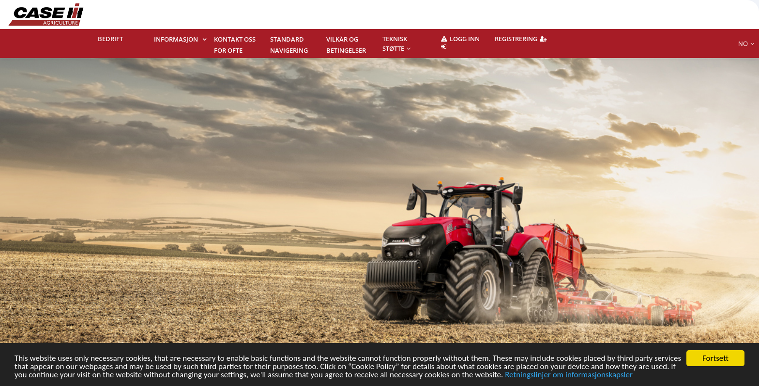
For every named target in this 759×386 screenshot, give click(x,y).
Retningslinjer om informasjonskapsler (569, 375)
